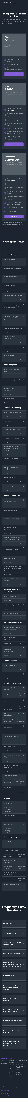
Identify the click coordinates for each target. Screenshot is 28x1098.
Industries (11, 1062)
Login (10, 1076)
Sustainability (19, 1064)
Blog (10, 1066)
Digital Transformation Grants (20, 1071)
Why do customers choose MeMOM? (21, 1061)
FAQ (10, 1068)
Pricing (11, 1071)
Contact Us (14, 74)
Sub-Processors (5, 1090)
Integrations (19, 1074)
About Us (11, 1064)
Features (11, 1060)
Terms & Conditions (6, 1096)
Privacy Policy (4, 1093)
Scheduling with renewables (20, 1066)
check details (11, 110)
